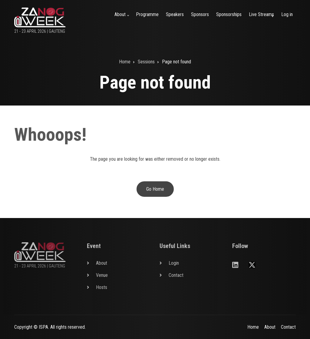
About (101, 263)
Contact (176, 275)
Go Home (155, 189)
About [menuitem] (122, 18)
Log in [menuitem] (287, 14)
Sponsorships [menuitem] (229, 14)
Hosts (101, 287)
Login (174, 263)
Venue (102, 275)
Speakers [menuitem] (175, 14)
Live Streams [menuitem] (262, 18)
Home (253, 327)
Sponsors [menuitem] (200, 14)
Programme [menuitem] (147, 14)
